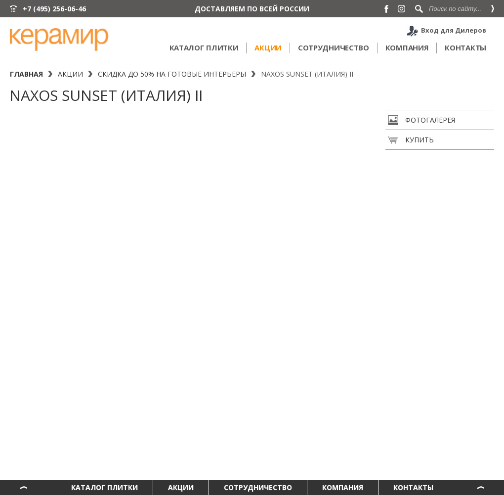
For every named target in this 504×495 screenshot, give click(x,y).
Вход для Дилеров (453, 30)
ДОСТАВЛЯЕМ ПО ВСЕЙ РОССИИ (252, 8)
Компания (407, 47)
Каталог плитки (204, 47)
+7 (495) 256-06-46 (54, 8)
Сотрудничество (333, 47)
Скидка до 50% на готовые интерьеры (172, 74)
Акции (268, 47)
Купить (411, 140)
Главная (26, 74)
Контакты (465, 47)
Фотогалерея (421, 120)
